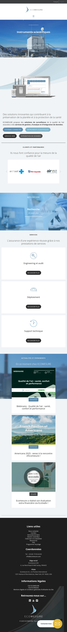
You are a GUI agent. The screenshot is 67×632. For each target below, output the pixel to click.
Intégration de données (33, 58)
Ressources (33, 541)
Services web (33, 45)
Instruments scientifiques (33, 32)
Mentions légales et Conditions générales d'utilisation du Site (33, 590)
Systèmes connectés (13, 130)
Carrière (33, 533)
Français (55, 2)
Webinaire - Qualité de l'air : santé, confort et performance (33, 407)
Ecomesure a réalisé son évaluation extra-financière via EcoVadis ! (33, 501)
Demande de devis (33, 535)
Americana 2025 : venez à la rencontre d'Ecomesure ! (33, 454)
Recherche (33, 209)
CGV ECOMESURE (33, 586)
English (62, 2)
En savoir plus (33, 213)
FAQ (33, 542)
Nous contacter (33, 531)
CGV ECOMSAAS (33, 588)
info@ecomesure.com (33, 557)
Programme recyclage (33, 544)
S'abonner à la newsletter (33, 539)
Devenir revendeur (33, 537)
